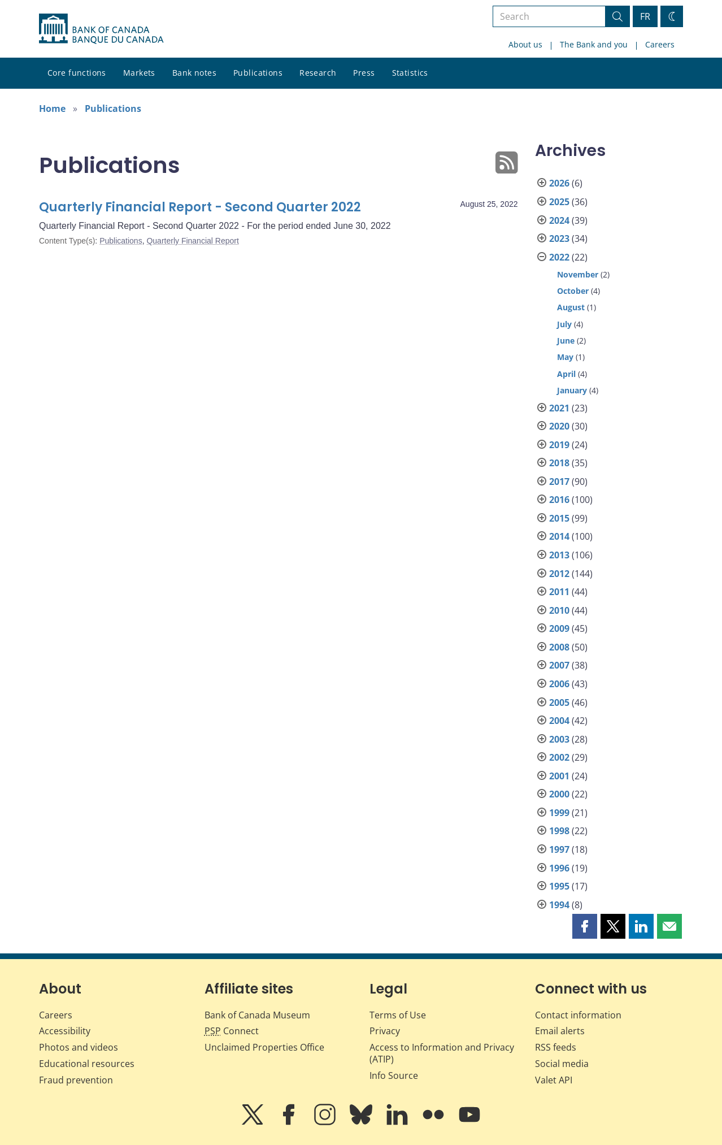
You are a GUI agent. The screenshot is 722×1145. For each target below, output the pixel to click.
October (573, 290)
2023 (559, 238)
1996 (559, 868)
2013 (559, 555)
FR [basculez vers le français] (645, 16)
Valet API (553, 1080)
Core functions (76, 72)
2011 (559, 591)
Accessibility (64, 1031)
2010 (559, 610)
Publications (257, 72)
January (572, 390)
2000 (559, 794)
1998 (559, 831)
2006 (559, 684)
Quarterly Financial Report (192, 240)
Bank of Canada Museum (257, 1015)
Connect (232, 1031)
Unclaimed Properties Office (264, 1047)
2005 (559, 702)
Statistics (410, 72)
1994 (559, 905)
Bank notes (194, 72)
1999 (559, 812)
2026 (559, 183)
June (566, 340)
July (564, 324)
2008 (559, 647)
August (571, 307)
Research (317, 72)
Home (52, 108)
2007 (559, 665)
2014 (559, 536)
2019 (559, 445)
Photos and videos (78, 1047)
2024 (559, 220)
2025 (559, 202)
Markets (139, 72)
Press (364, 72)
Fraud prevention (76, 1080)
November (577, 274)
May (565, 357)
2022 (559, 257)
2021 (559, 408)
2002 (559, 757)
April (566, 373)
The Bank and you (594, 44)
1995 (559, 886)
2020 (559, 426)
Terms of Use (397, 1015)
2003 (559, 739)
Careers (660, 44)
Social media (562, 1063)
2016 (559, 499)
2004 (559, 720)
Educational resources (86, 1063)
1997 (559, 849)
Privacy (384, 1031)
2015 (559, 518)
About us (525, 44)
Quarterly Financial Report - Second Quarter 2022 (200, 207)
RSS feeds (555, 1047)
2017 (559, 481)
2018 (559, 463)
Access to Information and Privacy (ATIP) (441, 1053)
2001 (559, 776)
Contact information (578, 1015)
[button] (584, 926)
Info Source (393, 1075)
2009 (559, 628)
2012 (559, 573)
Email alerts (560, 1031)
